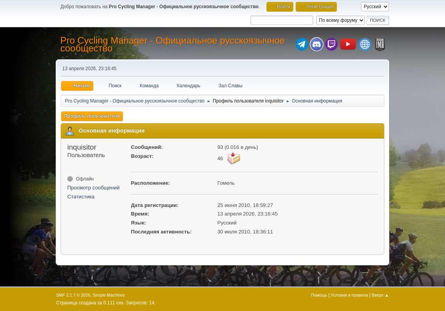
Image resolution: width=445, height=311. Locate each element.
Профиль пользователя (92, 116)
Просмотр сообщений (93, 188)
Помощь (319, 295)
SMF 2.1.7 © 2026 (73, 295)
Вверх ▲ (380, 295)
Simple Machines (109, 295)
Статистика (81, 197)
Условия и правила (349, 295)
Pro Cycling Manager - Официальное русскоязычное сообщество (172, 44)
